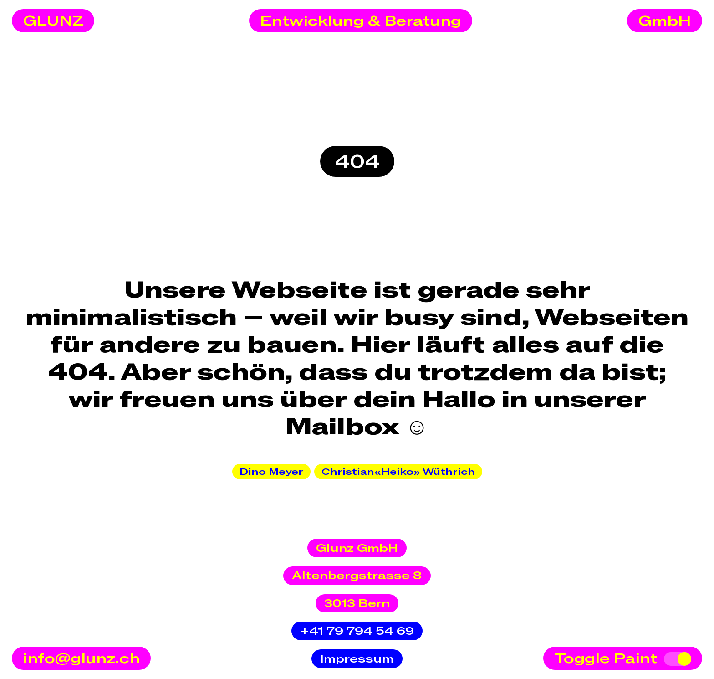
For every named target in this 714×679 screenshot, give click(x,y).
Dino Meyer (271, 472)
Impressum (357, 659)
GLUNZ (53, 21)
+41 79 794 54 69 (357, 631)
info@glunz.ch (81, 659)
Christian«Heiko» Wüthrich (398, 472)
